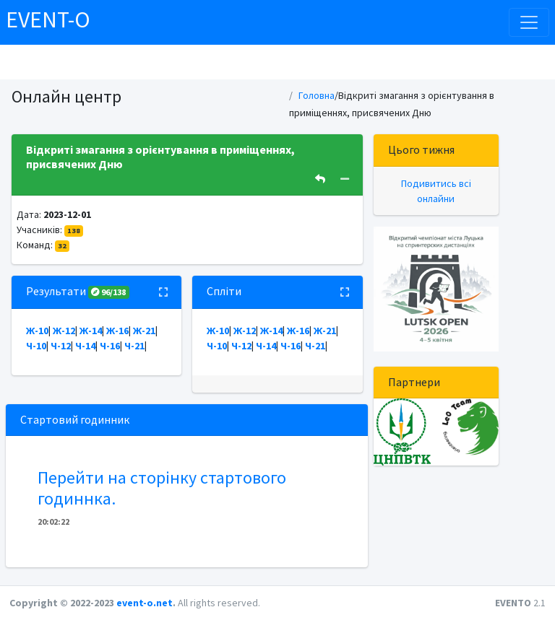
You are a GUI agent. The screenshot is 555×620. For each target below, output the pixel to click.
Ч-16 (110, 345)
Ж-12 (64, 330)
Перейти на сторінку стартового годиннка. (162, 488)
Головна (316, 95)
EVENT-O (48, 19)
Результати (78, 291)
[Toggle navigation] (529, 22)
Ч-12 (61, 345)
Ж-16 (117, 330)
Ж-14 (90, 330)
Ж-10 (37, 330)
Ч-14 (85, 345)
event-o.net (144, 602)
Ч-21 (134, 345)
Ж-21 (144, 330)
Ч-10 (36, 345)
